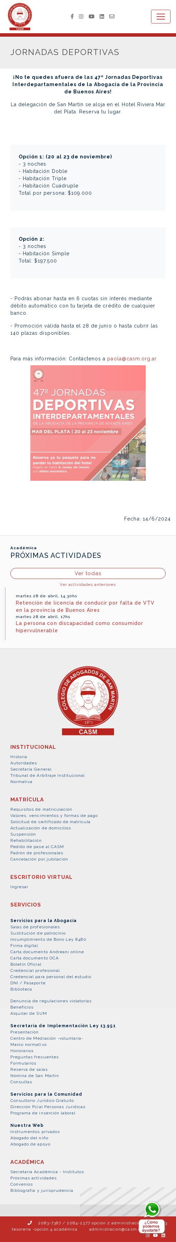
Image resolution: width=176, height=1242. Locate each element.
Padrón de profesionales (36, 852)
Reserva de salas (29, 1069)
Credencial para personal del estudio (50, 976)
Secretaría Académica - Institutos (47, 1171)
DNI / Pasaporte (28, 983)
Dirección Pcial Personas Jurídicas (47, 1106)
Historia (18, 756)
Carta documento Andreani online (47, 951)
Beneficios (22, 1007)
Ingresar (19, 886)
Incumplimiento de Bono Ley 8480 (48, 939)
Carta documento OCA (34, 958)
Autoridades (23, 763)
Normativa (21, 781)
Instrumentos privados (35, 1131)
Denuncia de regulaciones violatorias (51, 1001)
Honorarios (22, 1050)
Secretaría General (31, 769)
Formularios (23, 1063)
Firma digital (24, 945)
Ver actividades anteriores (88, 584)
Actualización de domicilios (40, 828)
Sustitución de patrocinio (38, 933)
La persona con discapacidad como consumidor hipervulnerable (79, 626)
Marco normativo (28, 1044)
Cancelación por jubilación (39, 859)
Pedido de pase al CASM (37, 846)
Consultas (21, 1081)
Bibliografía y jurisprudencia (41, 1190)
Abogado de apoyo (30, 1144)
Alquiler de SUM (28, 1013)
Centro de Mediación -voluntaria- (46, 1038)
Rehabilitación (26, 840)
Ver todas (88, 573)
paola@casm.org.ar (132, 358)
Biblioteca (21, 989)
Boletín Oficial (25, 964)
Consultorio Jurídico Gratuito (42, 1100)
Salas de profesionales (35, 926)
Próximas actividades (33, 1178)
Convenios (21, 1184)
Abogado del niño (29, 1137)
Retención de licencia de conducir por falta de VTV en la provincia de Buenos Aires (85, 606)
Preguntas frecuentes (34, 1057)
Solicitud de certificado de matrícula (50, 821)
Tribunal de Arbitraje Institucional (47, 775)
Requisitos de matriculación (41, 809)
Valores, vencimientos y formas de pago (54, 815)
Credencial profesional (35, 970)
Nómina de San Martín (34, 1075)
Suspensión (23, 834)
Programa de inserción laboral (42, 1113)
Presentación (24, 1032)
